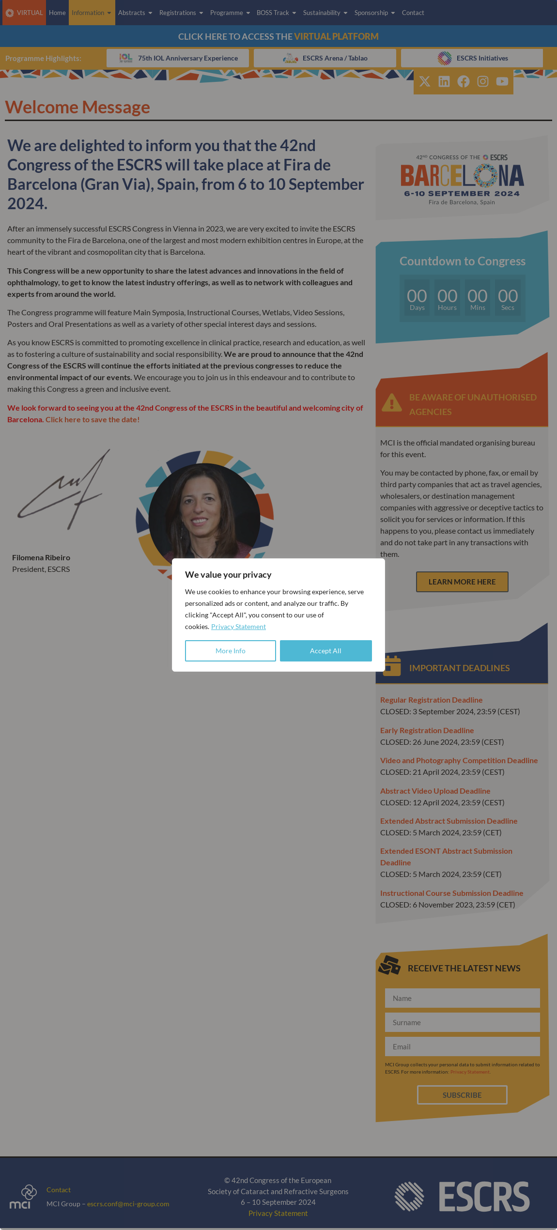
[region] (278, 615)
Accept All (325, 650)
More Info (231, 650)
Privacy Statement (238, 626)
